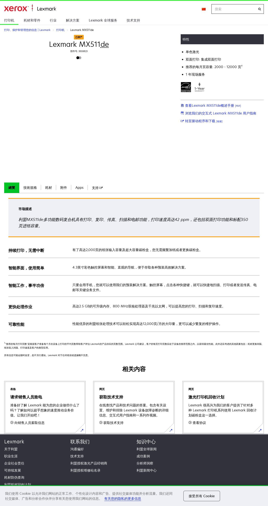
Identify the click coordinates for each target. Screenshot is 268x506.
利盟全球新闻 (147, 449)
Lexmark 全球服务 (103, 20)
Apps (79, 187)
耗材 (48, 187)
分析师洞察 (145, 463)
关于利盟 (11, 449)
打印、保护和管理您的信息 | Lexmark (30, 7)
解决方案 (72, 20)
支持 (97, 187)
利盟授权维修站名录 (85, 470)
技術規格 (30, 187)
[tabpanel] (134, 264)
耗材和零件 (32, 20)
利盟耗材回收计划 (17, 484)
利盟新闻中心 (147, 470)
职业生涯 (11, 456)
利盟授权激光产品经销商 (88, 463)
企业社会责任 (14, 463)
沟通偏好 (77, 449)
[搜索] (259, 9)
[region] (134, 495)
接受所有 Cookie (202, 496)
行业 (53, 20)
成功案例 (143, 456)
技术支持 (133, 20)
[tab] (11, 188)
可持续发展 (12, 470)
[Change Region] (204, 9)
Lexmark (14, 441)
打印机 (9, 20)
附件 (63, 187)
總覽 (11, 187)
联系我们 (80, 441)
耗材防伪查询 (14, 477)
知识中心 (146, 441)
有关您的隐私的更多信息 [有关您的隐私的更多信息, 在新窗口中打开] (122, 498)
